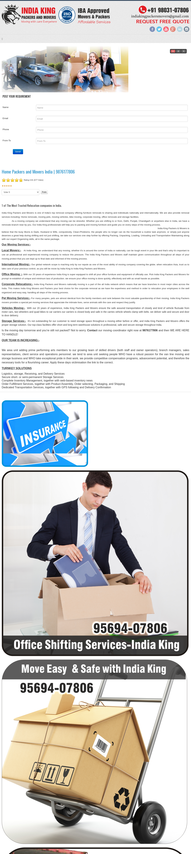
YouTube (166, 29)
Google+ (173, 29)
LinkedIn (179, 29)
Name (6, 107)
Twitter (159, 29)
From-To (7, 140)
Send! (18, 151)
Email (5, 118)
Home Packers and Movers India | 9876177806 (38, 171)
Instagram (186, 29)
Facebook (152, 29)
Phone (6, 129)
